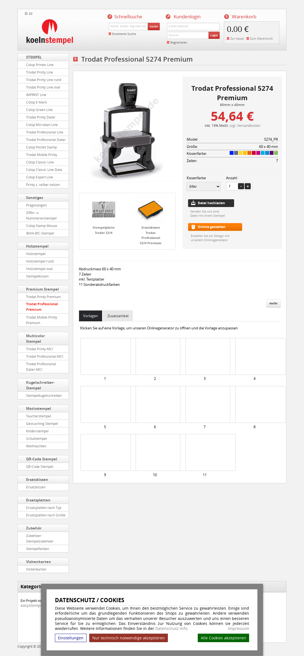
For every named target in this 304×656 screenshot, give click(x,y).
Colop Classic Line (40, 162)
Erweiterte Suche (124, 34)
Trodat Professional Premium (42, 307)
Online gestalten (212, 226)
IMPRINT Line (36, 94)
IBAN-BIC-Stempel (40, 233)
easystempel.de (35, 605)
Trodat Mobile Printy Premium (41, 320)
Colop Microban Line (42, 124)
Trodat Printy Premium (43, 296)
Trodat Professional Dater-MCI (41, 367)
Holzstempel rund (40, 261)
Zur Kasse (237, 38)
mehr (273, 303)
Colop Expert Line (39, 177)
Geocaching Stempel (42, 423)
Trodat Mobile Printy (41, 154)
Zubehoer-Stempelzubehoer (40, 538)
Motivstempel (38, 408)
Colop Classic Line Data (44, 169)
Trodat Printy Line (39, 72)
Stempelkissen (37, 276)
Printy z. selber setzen (43, 184)
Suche (154, 26)
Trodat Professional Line (44, 132)
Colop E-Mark (36, 102)
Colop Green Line (39, 109)
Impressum (238, 628)
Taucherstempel (38, 416)
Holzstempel (37, 246)
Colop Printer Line (40, 64)
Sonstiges (34, 197)
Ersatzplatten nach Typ (43, 507)
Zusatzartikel (117, 315)
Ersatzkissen (37, 479)
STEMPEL (34, 57)
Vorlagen (90, 315)
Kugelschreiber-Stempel (40, 385)
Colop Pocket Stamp (41, 147)
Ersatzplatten (38, 500)
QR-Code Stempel (41, 458)
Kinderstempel (37, 431)
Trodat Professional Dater (46, 139)
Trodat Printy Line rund (43, 79)
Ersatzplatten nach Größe (45, 515)
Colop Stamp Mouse (41, 225)
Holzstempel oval (39, 268)
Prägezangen (36, 205)
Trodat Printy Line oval (43, 87)
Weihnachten (36, 446)
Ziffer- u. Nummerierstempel (41, 215)
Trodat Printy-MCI (39, 349)
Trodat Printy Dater (40, 117)
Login (214, 35)
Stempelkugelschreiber (44, 395)
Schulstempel (36, 438)
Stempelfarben (37, 548)
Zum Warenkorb (261, 38)
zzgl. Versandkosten (244, 125)
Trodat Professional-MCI (44, 356)
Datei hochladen (211, 203)
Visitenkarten (38, 561)
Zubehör (34, 528)
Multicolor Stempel (35, 338)
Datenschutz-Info (171, 628)
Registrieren (178, 42)
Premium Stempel (42, 289)
